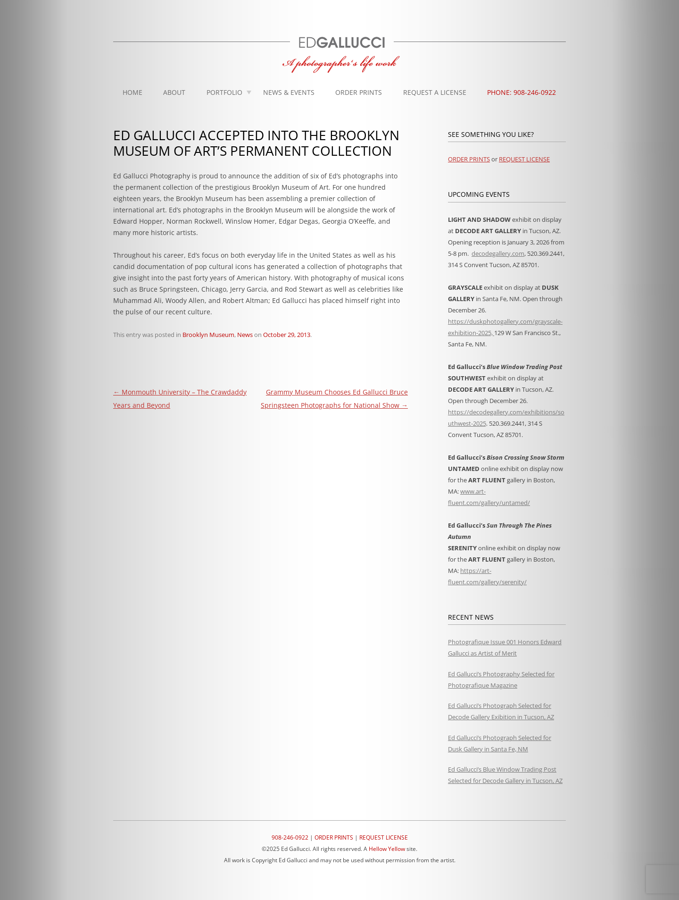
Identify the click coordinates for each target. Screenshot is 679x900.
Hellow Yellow (387, 849)
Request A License (434, 92)
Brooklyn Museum (208, 334)
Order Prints (358, 92)
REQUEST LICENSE (524, 159)
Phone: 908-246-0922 (521, 92)
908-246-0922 (290, 837)
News (245, 334)
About (174, 92)
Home (132, 92)
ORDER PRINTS (469, 159)
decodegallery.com (498, 253)
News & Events (289, 92)
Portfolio (224, 92)
